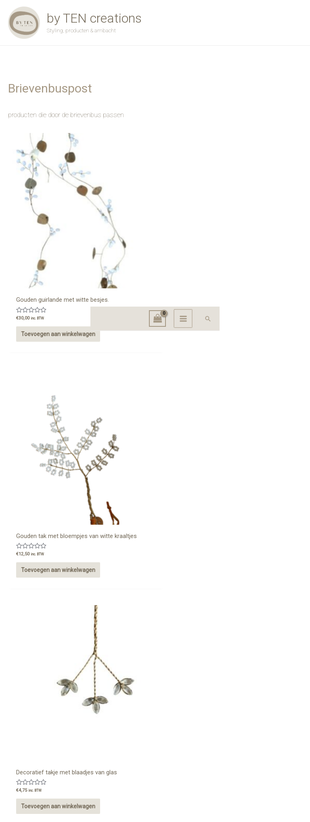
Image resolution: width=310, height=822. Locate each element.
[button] (298, 74)
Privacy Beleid (280, 744)
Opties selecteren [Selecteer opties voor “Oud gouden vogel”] (43, 652)
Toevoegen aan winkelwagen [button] (41, 296)
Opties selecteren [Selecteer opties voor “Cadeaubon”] (143, 472)
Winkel (155, 730)
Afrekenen (155, 758)
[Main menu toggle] (274, 74)
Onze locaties (30, 729)
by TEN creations (110, 26)
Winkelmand (155, 749)
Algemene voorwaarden (268, 730)
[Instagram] (17, 753)
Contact (155, 740)
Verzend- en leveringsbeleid (263, 751)
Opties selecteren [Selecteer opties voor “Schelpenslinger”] (244, 472)
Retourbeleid (281, 737)
